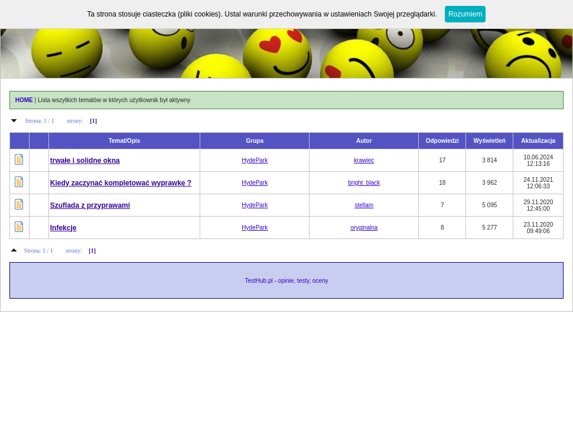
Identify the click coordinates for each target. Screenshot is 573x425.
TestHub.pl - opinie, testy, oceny (286, 280)
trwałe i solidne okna (85, 160)
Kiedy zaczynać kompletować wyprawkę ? (120, 183)
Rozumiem (465, 14)
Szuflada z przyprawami (90, 205)
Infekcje (63, 228)
